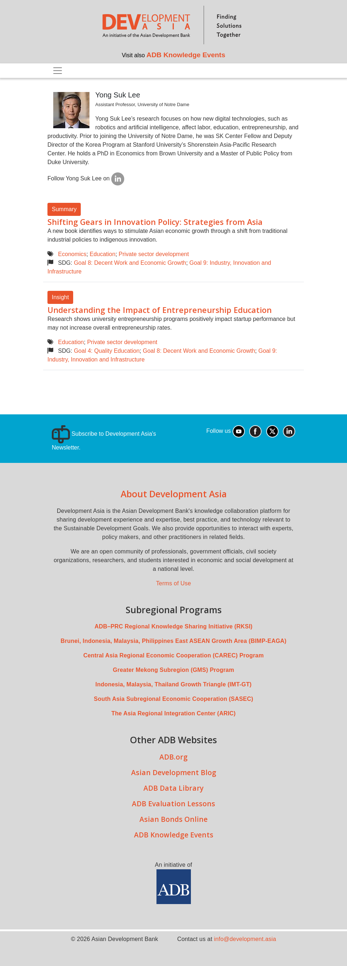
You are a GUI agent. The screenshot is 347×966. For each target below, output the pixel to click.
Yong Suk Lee (117, 95)
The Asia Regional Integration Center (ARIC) (173, 713)
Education (102, 254)
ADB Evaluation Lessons (173, 803)
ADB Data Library (173, 788)
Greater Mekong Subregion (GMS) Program (173, 670)
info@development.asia (245, 939)
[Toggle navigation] (57, 70)
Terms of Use (173, 583)
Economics (72, 254)
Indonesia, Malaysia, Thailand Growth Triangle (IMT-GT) (173, 684)
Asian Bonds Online (173, 819)
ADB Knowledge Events (185, 55)
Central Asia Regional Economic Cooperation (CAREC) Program (173, 655)
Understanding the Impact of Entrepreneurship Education (159, 310)
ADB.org (173, 757)
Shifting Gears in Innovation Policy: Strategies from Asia (155, 222)
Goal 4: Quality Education (106, 351)
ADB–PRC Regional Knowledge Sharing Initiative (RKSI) (173, 626)
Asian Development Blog (173, 772)
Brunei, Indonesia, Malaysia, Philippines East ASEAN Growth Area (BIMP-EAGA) (173, 641)
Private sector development (154, 254)
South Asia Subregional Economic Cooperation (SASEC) (173, 699)
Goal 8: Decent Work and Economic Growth (130, 263)
